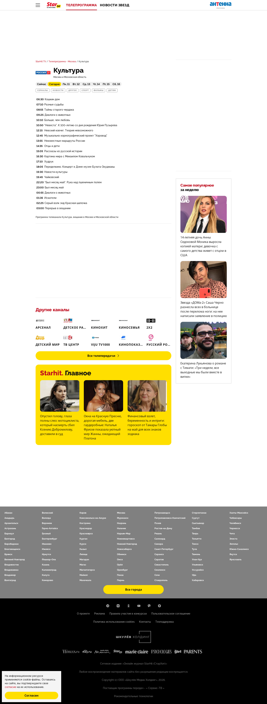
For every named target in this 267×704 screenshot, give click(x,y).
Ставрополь (160, 580)
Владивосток (11, 564)
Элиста (233, 538)
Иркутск (46, 554)
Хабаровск (198, 580)
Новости (58, 90)
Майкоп (84, 575)
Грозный (46, 533)
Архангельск (11, 523)
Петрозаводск (162, 513)
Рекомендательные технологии (133, 696)
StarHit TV (41, 61)
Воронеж (47, 523)
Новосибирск (124, 549)
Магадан (84, 559)
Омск (120, 559)
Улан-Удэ (197, 559)
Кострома (85, 523)
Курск (83, 544)
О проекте (83, 613)
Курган (83, 538)
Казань (45, 564)
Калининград (49, 570)
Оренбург (122, 570)
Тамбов (196, 528)
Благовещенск (12, 549)
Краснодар (86, 528)
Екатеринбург (49, 538)
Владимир (10, 575)
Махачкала (85, 580)
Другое (72, 90)
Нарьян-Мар (124, 533)
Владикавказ (11, 570)
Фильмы (98, 90)
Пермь (120, 580)
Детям (112, 90)
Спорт (85, 90)
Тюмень (196, 554)
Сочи (157, 575)
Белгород (9, 538)
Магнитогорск (87, 570)
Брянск (8, 554)
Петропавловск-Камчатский (169, 518)
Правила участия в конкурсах (128, 613)
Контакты (145, 621)
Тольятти (196, 538)
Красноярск (86, 533)
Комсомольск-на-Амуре (93, 518)
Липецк (83, 554)
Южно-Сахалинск (239, 549)
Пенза (120, 575)
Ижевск (46, 549)
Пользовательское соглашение (170, 613)
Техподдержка (164, 621)
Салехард (159, 538)
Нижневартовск (126, 538)
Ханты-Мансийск (239, 513)
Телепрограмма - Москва (62, 61)
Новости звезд (114, 5)
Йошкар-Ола (49, 559)
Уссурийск (198, 570)
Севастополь (161, 564)
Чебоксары (236, 518)
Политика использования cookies (114, 621)
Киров (83, 513)
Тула (194, 549)
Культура (84, 61)
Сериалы (42, 90)
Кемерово (47, 580)
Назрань (121, 523)
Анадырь (9, 518)
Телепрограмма (81, 5)
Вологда (46, 518)
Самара (158, 544)
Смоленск (159, 570)
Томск (195, 544)
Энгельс (234, 544)
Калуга (46, 575)
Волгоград (10, 580)
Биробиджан (11, 544)
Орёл (120, 564)
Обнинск (121, 554)
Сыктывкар (198, 523)
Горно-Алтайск (50, 528)
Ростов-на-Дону (163, 528)
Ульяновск (197, 564)
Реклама (99, 613)
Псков (157, 523)
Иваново (46, 544)
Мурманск (122, 518)
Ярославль (235, 559)
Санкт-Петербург (163, 549)
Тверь (195, 533)
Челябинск (235, 523)
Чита (232, 533)
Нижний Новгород (127, 544)
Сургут (196, 518)
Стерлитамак (199, 513)
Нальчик (121, 528)
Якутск (233, 554)
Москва (121, 513)
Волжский (47, 513)
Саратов (159, 559)
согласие (11, 686)
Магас (83, 564)
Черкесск (235, 528)
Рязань (158, 533)
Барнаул (9, 533)
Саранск (159, 554)
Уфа (194, 575)
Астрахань (10, 528)
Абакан (8, 513)
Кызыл (83, 549)
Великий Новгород (14, 559)
